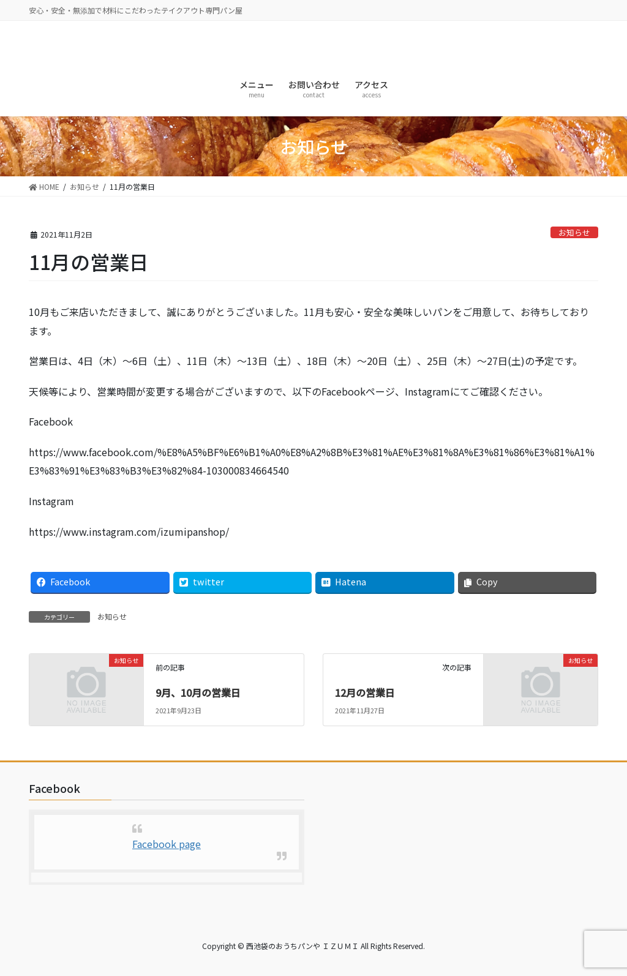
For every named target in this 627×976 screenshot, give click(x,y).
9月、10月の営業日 (198, 692)
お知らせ (574, 232)
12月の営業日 (365, 692)
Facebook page (166, 843)
